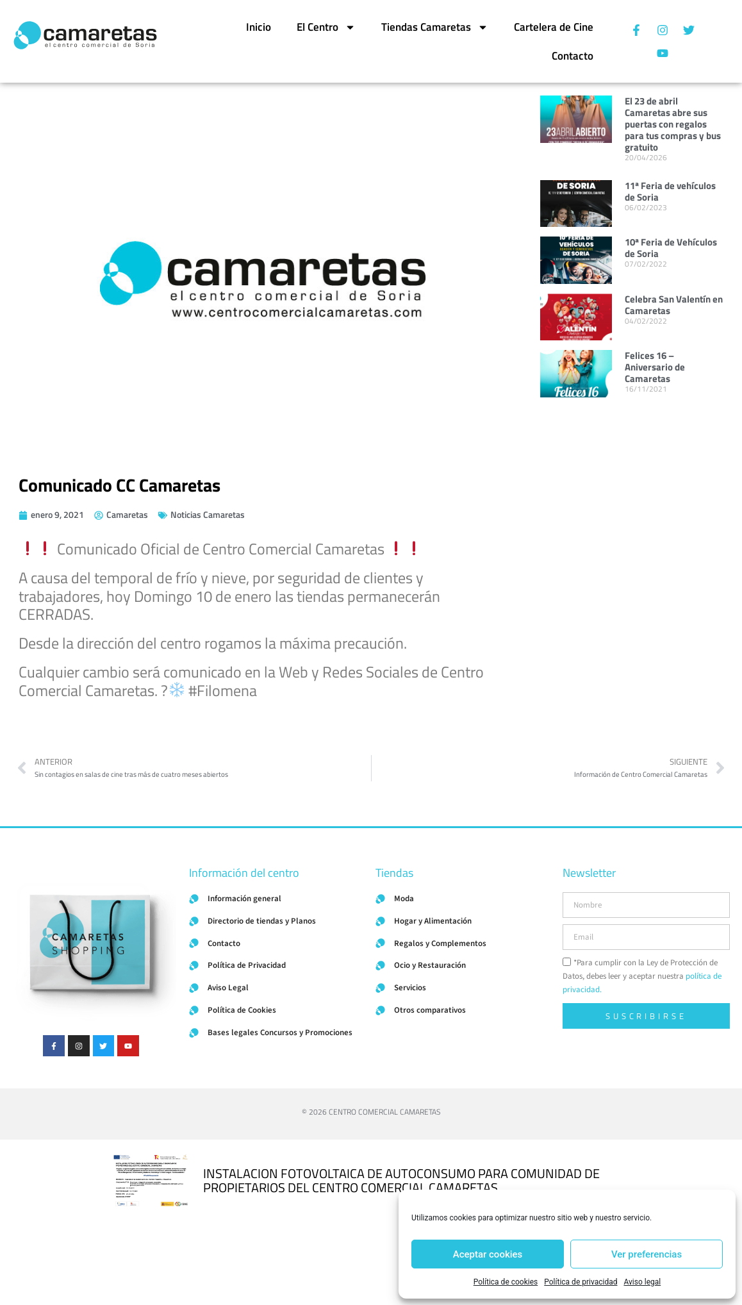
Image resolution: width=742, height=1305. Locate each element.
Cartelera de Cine (553, 27)
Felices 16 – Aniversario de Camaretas (655, 367)
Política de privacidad (580, 1281)
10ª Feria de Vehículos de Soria (671, 248)
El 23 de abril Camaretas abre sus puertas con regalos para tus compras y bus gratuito (673, 124)
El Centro (326, 27)
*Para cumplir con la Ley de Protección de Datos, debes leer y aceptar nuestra (642, 976)
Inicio (258, 27)
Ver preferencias (646, 1254)
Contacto (572, 55)
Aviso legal (642, 1281)
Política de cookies (506, 1281)
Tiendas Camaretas (434, 27)
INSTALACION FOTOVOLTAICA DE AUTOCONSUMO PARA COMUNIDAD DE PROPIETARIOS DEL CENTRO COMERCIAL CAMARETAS (401, 1180)
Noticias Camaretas (207, 514)
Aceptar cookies (488, 1254)
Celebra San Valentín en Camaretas (674, 305)
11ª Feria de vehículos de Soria (670, 191)
